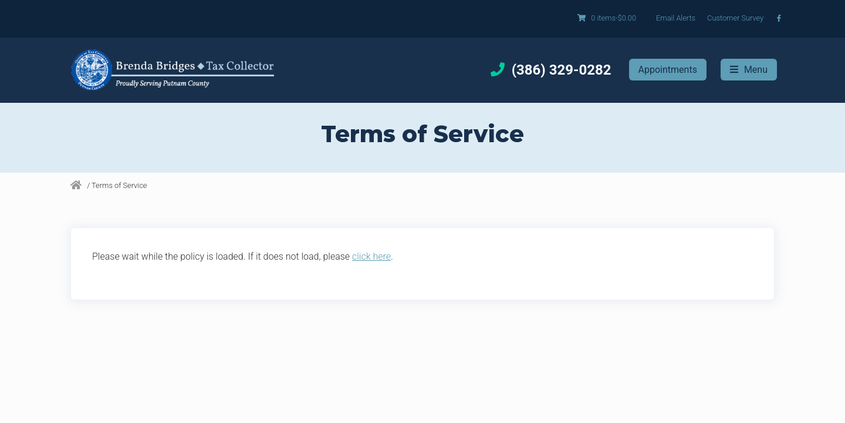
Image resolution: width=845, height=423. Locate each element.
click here (371, 256)
